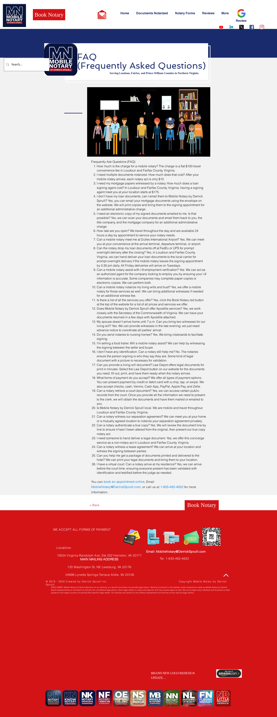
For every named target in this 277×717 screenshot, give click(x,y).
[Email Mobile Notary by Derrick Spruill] (102, 14)
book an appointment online (124, 482)
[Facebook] (251, 27)
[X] (241, 27)
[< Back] (94, 505)
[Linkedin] (231, 27)
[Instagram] (262, 27)
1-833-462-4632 (172, 487)
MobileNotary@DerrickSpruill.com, (116, 487)
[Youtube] (221, 27)
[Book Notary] (49, 14)
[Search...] (26, 64)
